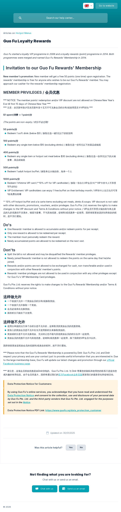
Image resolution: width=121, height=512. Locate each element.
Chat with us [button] (46, 488)
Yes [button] (71, 447)
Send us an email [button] (76, 488)
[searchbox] (60, 18)
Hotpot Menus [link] (23, 33)
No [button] (81, 447)
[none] (88, 6)
